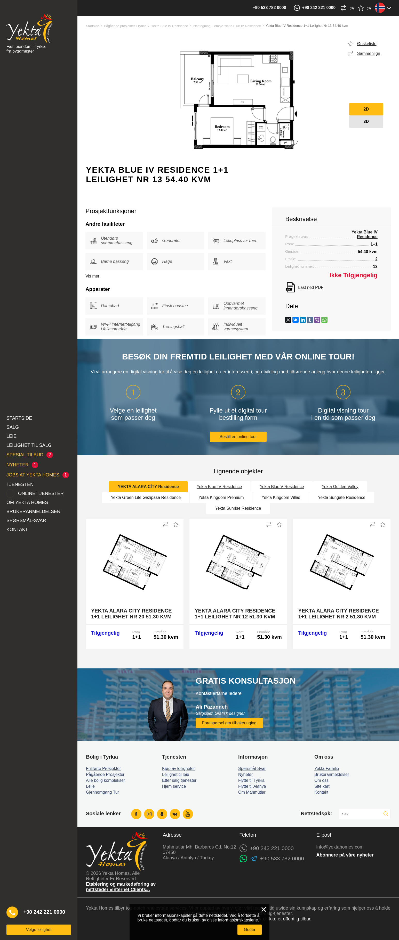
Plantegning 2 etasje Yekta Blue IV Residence (227, 26)
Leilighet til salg (29, 445)
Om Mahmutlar (252, 792)
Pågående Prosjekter (105, 774)
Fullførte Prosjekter (103, 768)
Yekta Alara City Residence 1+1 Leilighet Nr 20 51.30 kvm (131, 613)
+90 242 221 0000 (44, 912)
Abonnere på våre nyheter (345, 855)
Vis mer (92, 276)
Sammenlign (368, 53)
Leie (11, 436)
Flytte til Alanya (252, 786)
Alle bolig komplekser (105, 780)
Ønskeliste (367, 43)
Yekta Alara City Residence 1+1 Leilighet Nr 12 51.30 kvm (235, 613)
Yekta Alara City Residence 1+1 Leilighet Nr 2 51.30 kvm (338, 613)
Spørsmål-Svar (26, 520)
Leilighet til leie (175, 774)
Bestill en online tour (238, 436)
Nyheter (245, 774)
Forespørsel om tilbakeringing (229, 723)
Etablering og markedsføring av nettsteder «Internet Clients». (121, 887)
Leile (90, 786)
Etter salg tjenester (179, 780)
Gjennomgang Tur (102, 792)
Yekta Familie (326, 768)
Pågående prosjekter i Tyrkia (125, 26)
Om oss (321, 780)
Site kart (322, 786)
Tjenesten (20, 484)
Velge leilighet (39, 929)
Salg (12, 427)
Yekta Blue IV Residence (169, 26)
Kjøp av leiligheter (178, 768)
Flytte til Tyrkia (251, 780)
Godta (249, 929)
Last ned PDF (310, 287)
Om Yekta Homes (27, 502)
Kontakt (17, 529)
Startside (19, 418)
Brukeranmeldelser (33, 511)
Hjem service (174, 786)
